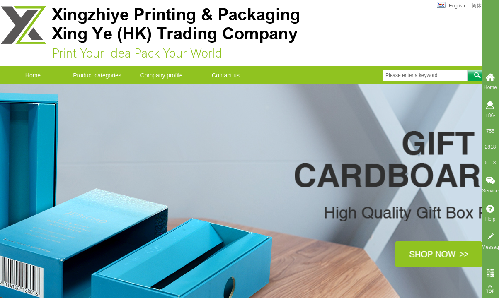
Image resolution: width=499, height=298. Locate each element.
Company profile (161, 75)
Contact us (226, 75)
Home (33, 75)
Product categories (97, 75)
